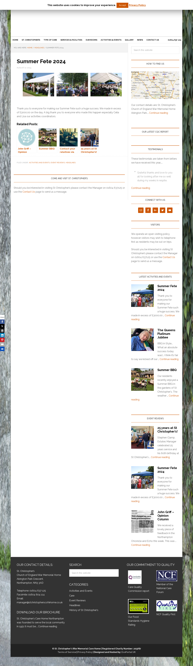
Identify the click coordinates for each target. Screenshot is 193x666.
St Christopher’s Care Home (96, 18)
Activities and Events (39, 163)
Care (71, 595)
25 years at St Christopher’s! (167, 429)
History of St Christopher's (83, 610)
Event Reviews (58, 163)
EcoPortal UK (128, 652)
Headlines (71, 163)
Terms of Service (67, 652)
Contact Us (28, 191)
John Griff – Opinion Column (165, 515)
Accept (122, 5)
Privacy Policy (85, 652)
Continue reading (158, 112)
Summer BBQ (167, 370)
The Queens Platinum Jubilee (166, 333)
